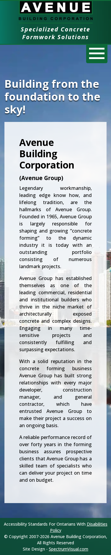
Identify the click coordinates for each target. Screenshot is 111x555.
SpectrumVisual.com (68, 549)
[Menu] (96, 54)
